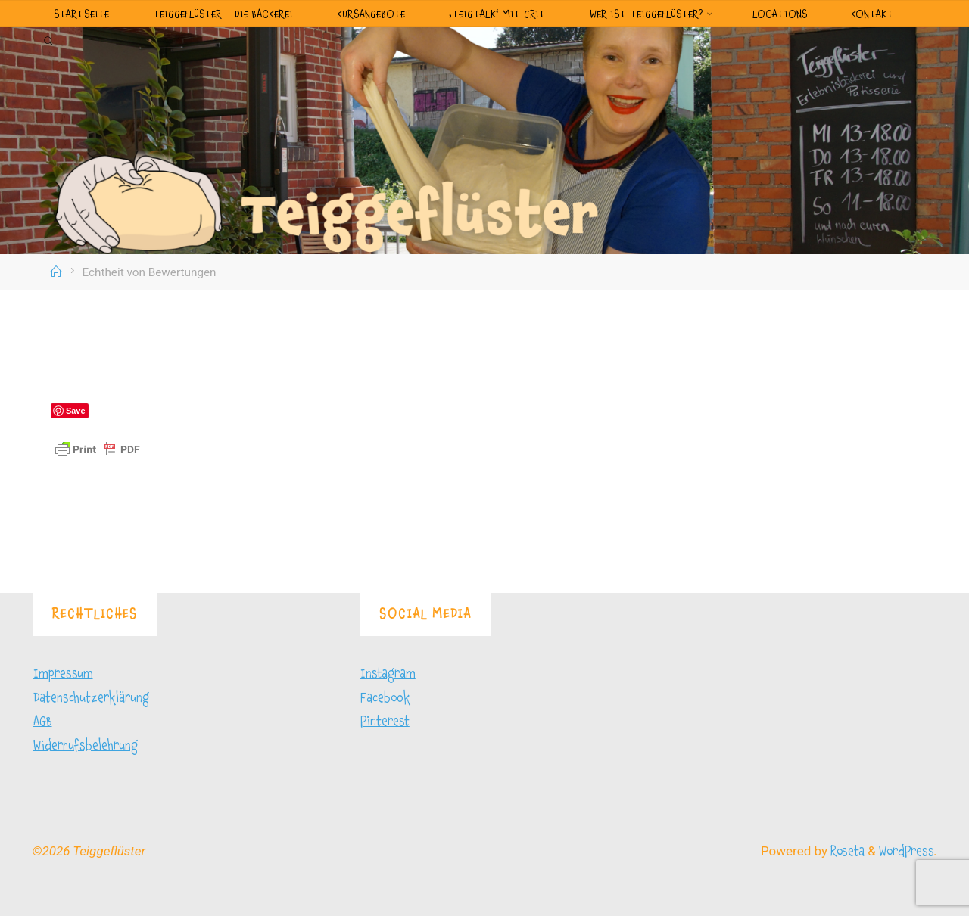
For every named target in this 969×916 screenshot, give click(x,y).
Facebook (385, 697)
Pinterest (385, 721)
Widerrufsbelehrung (85, 745)
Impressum (63, 673)
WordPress (906, 851)
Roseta (846, 851)
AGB (42, 721)
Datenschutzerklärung (91, 697)
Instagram (388, 673)
